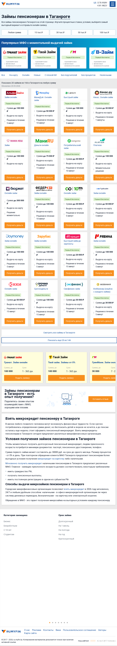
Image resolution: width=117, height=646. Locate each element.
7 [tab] (67, 622)
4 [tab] (58, 622)
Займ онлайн (11, 97)
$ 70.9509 (102, 2)
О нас (27, 629)
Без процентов (88, 75)
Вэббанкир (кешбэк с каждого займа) (103, 290)
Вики (58, 629)
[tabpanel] (30, 525)
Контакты (48, 629)
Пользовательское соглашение (79, 629)
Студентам (9, 534)
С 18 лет (7, 530)
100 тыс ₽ (104, 32)
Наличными (105, 75)
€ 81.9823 (102, 5)
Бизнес (7, 521)
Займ (7, 145)
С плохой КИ (51, 75)
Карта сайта (30, 633)
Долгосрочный (65, 521)
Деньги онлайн (41, 145)
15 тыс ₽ (39, 32)
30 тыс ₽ (60, 32)
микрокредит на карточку (51, 458)
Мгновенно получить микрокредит (23, 463)
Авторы (102, 629)
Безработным (10, 525)
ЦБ (95, 2)
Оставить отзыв (100, 399)
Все (3, 75)
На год (61, 534)
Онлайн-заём (11, 193)
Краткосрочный (66, 538)
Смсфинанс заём (72, 288)
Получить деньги (15, 129)
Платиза (97, 145)
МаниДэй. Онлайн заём (43, 99)
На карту (13, 75)
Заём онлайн (99, 193)
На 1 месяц (63, 525)
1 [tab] (49, 622)
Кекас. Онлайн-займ (103, 97)
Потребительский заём (72, 146)
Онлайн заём (70, 193)
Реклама (36, 629)
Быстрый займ (71, 97)
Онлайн (25, 75)
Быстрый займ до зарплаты (72, 242)
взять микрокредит (74, 488)
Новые (37, 75)
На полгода (63, 530)
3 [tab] (55, 622)
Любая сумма (14, 32)
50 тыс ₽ (82, 32)
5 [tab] (61, 622)
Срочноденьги (41, 288)
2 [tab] (52, 622)
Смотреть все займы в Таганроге (59, 332)
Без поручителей (69, 75)
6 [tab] (64, 622)
